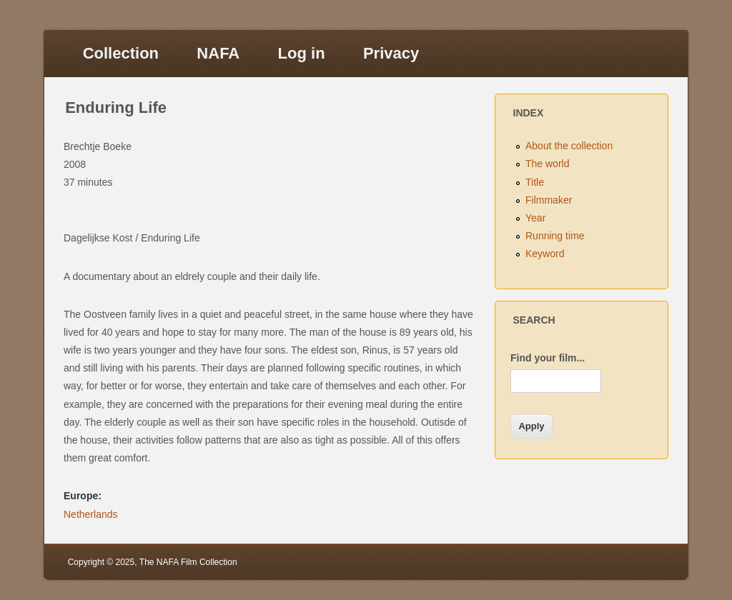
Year (535, 218)
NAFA (218, 53)
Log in (301, 53)
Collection (121, 53)
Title (534, 182)
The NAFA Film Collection (188, 562)
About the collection (569, 145)
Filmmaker (548, 200)
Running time (555, 235)
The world (547, 163)
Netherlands (91, 514)
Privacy (391, 53)
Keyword (544, 253)
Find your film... (547, 358)
